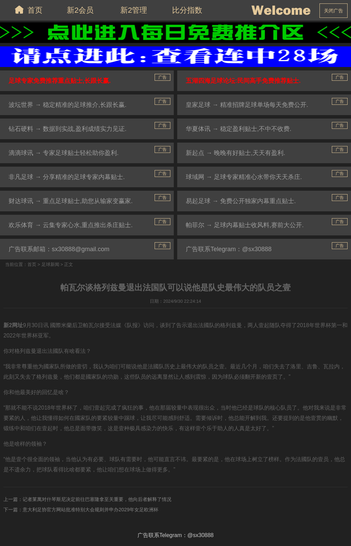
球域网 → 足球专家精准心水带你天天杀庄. (244, 177)
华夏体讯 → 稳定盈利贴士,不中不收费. (238, 128)
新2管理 (133, 10)
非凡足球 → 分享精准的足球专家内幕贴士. (67, 177)
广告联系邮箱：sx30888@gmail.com (59, 249)
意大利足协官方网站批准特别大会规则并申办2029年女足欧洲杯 (90, 509)
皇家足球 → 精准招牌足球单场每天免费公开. (247, 104)
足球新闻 (50, 264)
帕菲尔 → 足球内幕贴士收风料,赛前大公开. (245, 225)
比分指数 (187, 10)
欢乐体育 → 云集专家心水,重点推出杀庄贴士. (71, 225)
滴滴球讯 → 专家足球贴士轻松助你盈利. (64, 152)
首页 (27, 9)
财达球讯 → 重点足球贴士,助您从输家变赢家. (71, 201)
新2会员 (80, 10)
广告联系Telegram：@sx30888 (228, 249)
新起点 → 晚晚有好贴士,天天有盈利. (235, 152)
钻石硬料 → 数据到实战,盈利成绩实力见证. (67, 128)
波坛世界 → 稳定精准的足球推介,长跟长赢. (67, 104)
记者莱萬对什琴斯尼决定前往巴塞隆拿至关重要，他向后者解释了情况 (97, 499)
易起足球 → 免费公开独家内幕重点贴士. (241, 201)
